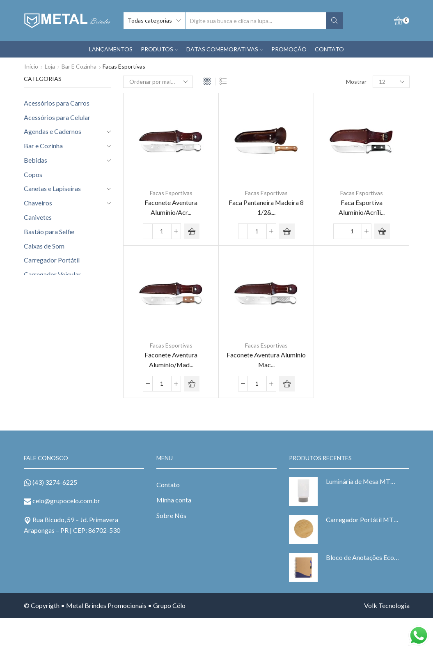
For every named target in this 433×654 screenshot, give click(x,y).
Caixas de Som (44, 246)
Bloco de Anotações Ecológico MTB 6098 (362, 556)
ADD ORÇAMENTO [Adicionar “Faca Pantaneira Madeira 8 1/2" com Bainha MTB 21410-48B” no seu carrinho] (287, 231)
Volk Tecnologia (387, 604)
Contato (168, 484)
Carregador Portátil (52, 260)
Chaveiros (38, 203)
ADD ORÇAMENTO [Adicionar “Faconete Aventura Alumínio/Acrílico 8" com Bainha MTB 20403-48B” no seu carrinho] (191, 231)
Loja (50, 66)
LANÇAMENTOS (111, 49)
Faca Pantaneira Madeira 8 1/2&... (266, 207)
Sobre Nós (171, 514)
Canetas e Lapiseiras (52, 188)
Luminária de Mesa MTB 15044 (362, 480)
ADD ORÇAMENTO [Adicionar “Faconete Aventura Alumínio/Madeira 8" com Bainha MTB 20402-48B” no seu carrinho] (191, 383)
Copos (33, 174)
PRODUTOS (159, 49)
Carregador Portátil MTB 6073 (362, 519)
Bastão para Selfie (49, 231)
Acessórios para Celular (57, 117)
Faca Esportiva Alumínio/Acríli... (362, 207)
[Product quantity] (162, 231)
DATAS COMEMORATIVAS (224, 49)
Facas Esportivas (171, 192)
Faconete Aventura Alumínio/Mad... (170, 359)
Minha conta (173, 499)
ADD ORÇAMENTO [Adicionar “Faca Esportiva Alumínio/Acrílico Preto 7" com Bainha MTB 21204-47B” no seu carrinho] (382, 231)
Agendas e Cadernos (52, 131)
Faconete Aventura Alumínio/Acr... (170, 207)
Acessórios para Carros (56, 103)
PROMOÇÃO (289, 49)
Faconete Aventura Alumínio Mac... (266, 359)
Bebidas (35, 160)
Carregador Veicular (52, 274)
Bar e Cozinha (79, 66)
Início (31, 66)
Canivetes (38, 217)
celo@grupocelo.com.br (66, 500)
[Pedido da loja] (158, 82)
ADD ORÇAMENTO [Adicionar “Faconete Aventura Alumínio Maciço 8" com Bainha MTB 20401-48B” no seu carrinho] (287, 383)
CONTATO (329, 49)
